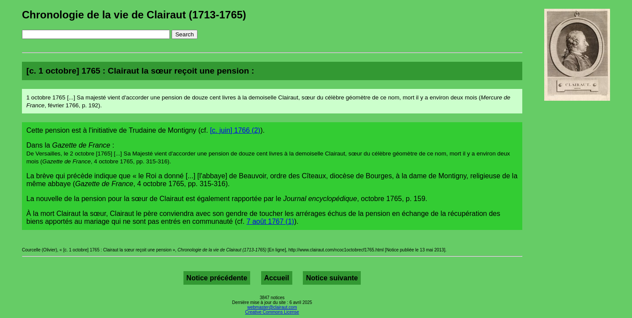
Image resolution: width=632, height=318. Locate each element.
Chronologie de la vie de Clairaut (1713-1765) (134, 15)
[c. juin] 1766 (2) (235, 130)
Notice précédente (217, 278)
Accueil (276, 278)
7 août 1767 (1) (270, 221)
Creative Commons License (272, 312)
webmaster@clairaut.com (272, 307)
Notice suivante (332, 278)
